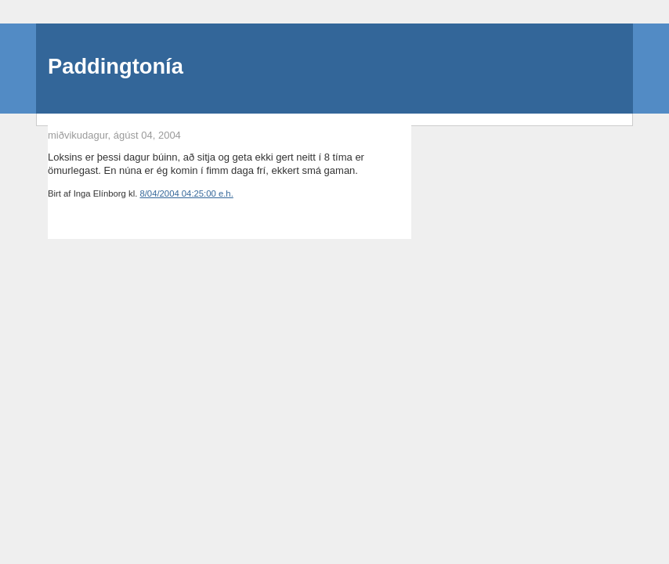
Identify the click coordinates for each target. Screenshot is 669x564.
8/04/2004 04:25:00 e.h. (186, 193)
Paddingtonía (115, 66)
